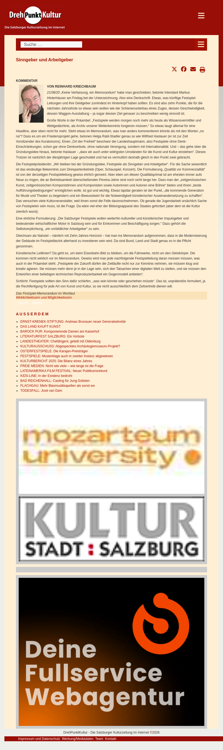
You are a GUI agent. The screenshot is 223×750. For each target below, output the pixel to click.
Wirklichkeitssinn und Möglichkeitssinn (44, 297)
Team (99, 739)
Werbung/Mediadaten (77, 739)
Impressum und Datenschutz (39, 739)
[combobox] (51, 44)
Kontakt (110, 739)
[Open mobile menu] (201, 44)
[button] (174, 69)
